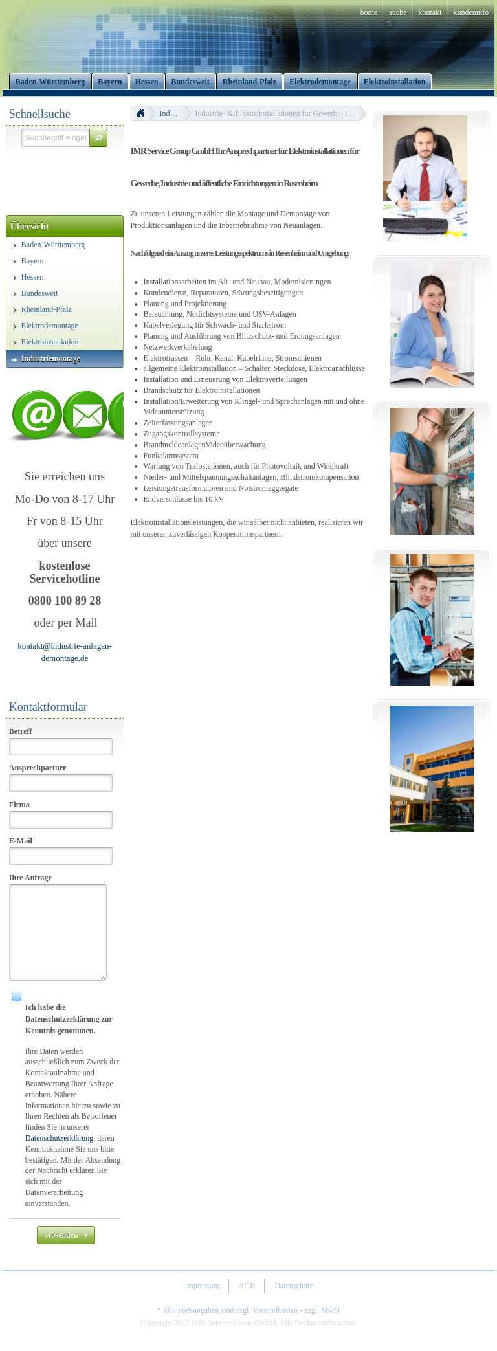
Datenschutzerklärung (59, 1138)
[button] (98, 138)
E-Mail (20, 840)
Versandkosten (275, 1310)
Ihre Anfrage (30, 877)
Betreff (20, 731)
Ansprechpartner (37, 767)
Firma (19, 804)
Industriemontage (176, 113)
